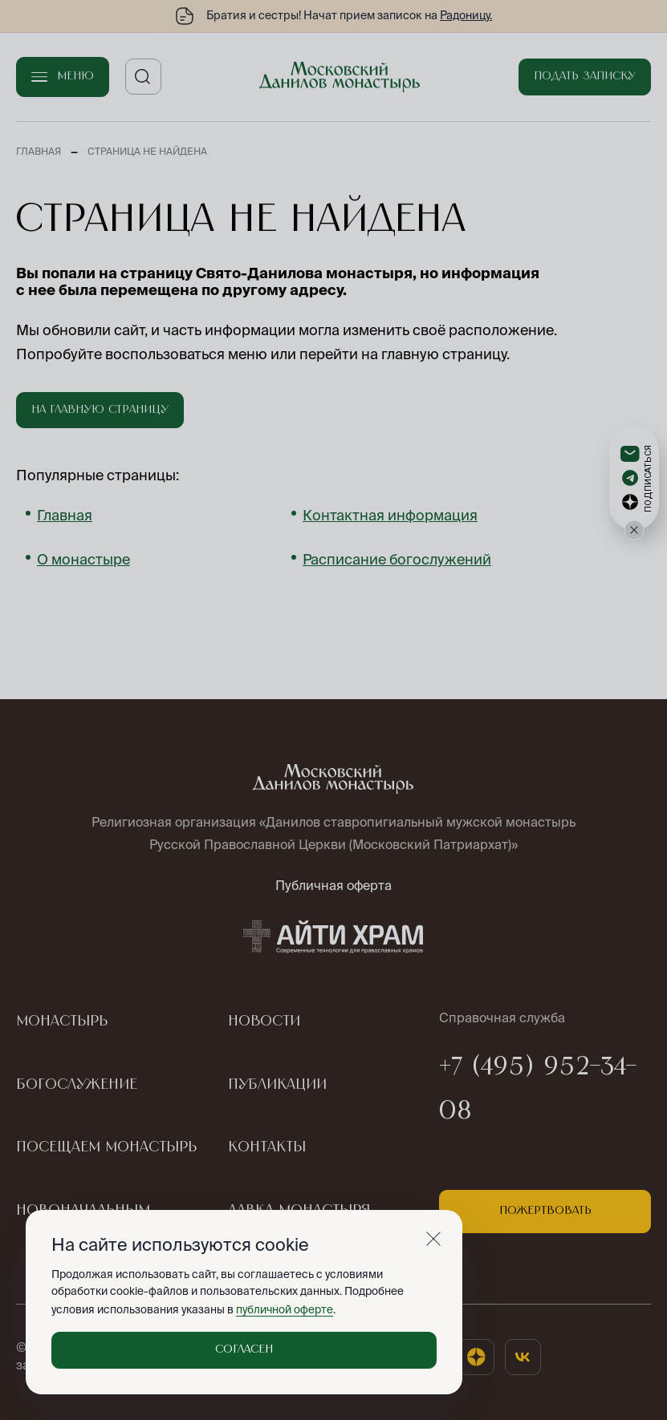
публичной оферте (284, 1309)
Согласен (244, 1349)
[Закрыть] (433, 1239)
